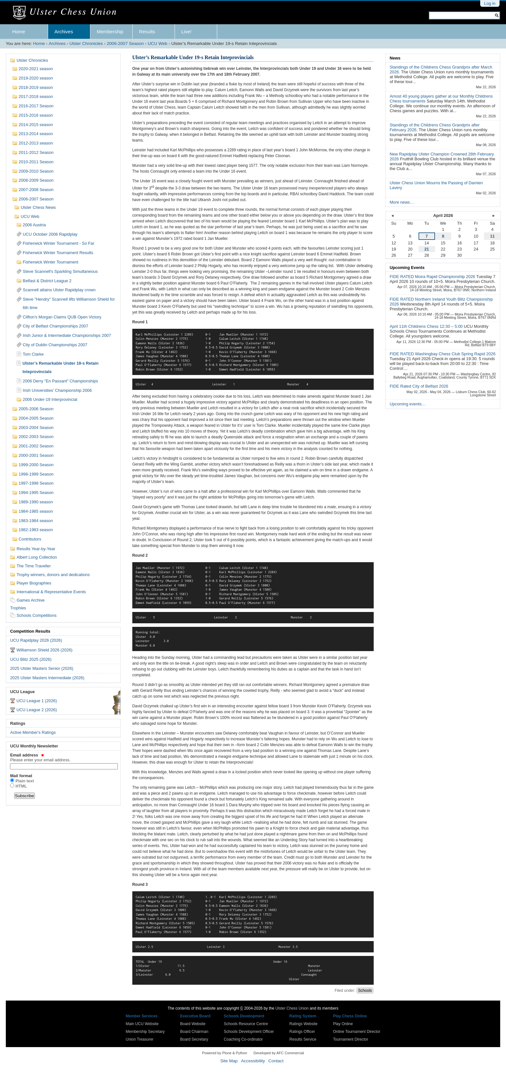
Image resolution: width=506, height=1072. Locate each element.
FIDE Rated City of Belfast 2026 (419, 386)
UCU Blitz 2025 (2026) (30, 659)
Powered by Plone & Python (224, 1053)
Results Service (302, 1039)
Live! (186, 31)
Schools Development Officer (249, 1031)
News (395, 58)
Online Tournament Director (356, 1031)
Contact (276, 1060)
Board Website (193, 1024)
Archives (64, 31)
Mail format (21, 775)
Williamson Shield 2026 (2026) (44, 650)
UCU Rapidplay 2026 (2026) (36, 640)
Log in (489, 3)
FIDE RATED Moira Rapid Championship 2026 (433, 276)
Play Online (343, 1024)
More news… (402, 202)
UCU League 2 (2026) (36, 709)
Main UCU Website (142, 1024)
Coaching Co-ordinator (243, 1039)
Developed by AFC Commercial (279, 1053)
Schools (365, 990)
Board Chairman (194, 1031)
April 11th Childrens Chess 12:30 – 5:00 (427, 326)
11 (492, 236)
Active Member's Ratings (33, 732)
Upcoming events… (408, 404)
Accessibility (253, 1060)
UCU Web (157, 43)
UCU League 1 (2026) (36, 700)
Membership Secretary (145, 1031)
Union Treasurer (140, 1039)
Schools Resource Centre (246, 1024)
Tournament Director (350, 1039)
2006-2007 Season (125, 43)
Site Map (229, 1060)
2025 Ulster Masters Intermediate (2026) (47, 677)
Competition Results (30, 631)
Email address (63, 757)
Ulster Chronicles (86, 43)
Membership (110, 31)
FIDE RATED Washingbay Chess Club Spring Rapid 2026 (442, 353)
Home (18, 31)
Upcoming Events (407, 267)
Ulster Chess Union (292, 1008)
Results (147, 31)
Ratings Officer (302, 1031)
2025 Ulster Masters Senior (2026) (41, 668)
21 (426, 249)
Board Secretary (194, 1039)
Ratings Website (303, 1024)
